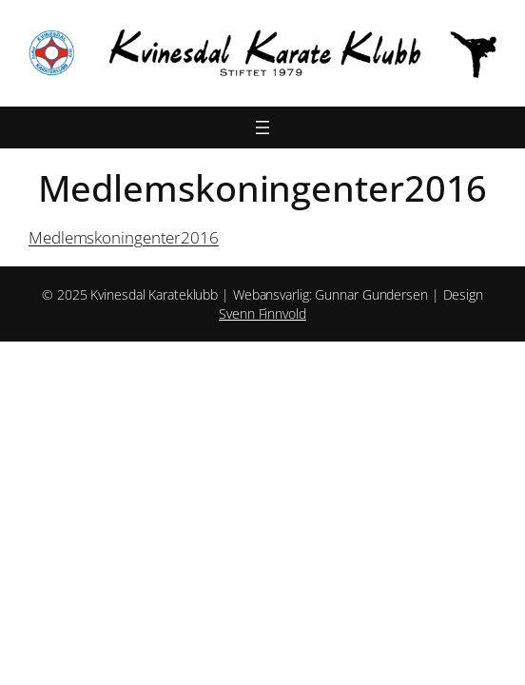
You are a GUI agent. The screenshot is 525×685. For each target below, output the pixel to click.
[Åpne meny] (262, 127)
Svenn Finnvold (262, 313)
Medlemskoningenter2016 (124, 237)
